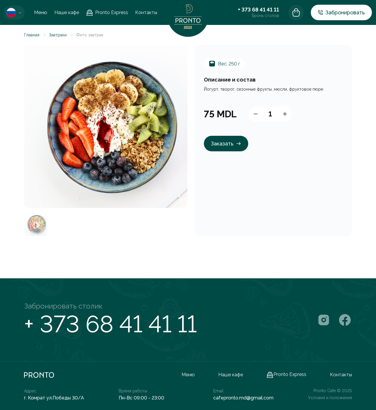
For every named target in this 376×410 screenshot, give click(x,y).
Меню (40, 12)
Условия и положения (330, 397)
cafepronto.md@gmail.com (243, 398)
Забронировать (341, 12)
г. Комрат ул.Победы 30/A (54, 398)
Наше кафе (66, 12)
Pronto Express (107, 12)
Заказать (226, 143)
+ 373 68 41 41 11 (258, 9)
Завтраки (58, 35)
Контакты (146, 12)
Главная (31, 35)
